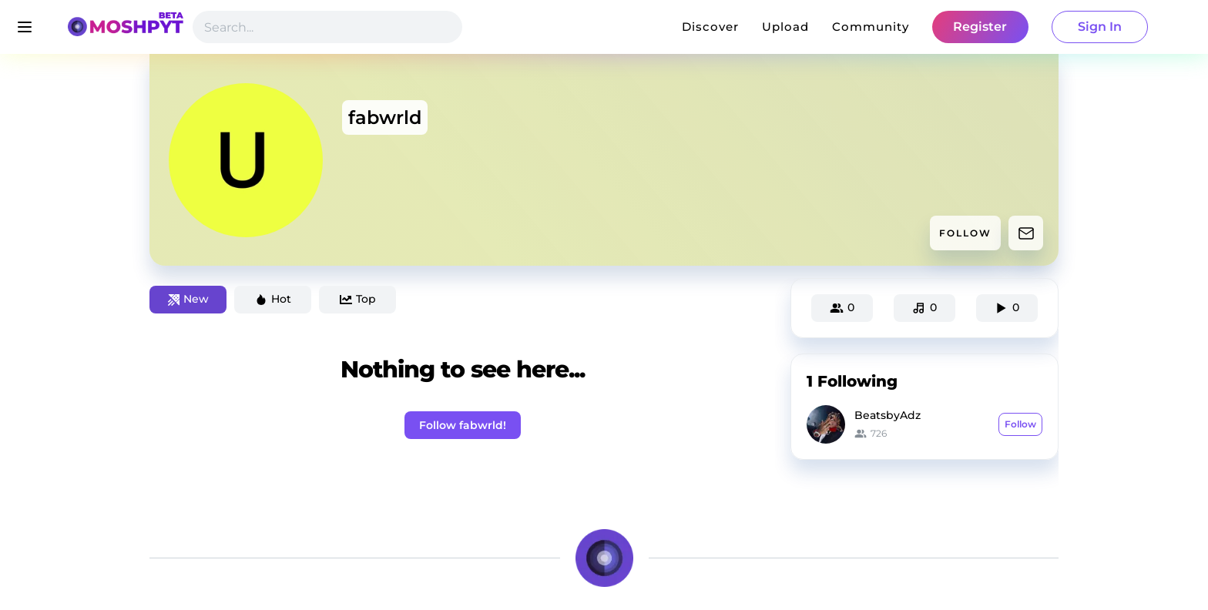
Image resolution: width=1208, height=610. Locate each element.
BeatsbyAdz (887, 415)
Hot (273, 299)
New (188, 299)
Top (358, 299)
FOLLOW (965, 233)
